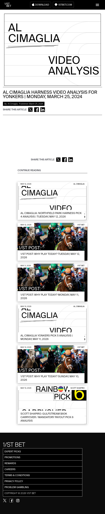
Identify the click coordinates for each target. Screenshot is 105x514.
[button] (97, 5)
